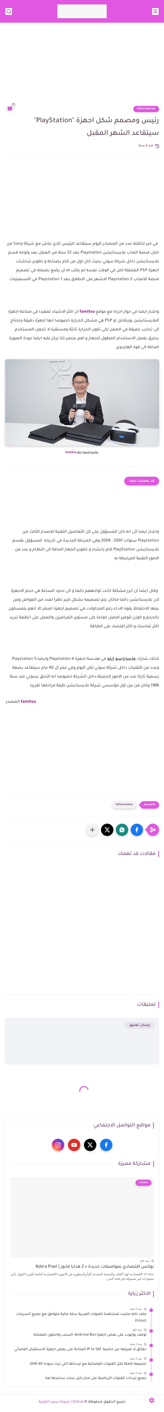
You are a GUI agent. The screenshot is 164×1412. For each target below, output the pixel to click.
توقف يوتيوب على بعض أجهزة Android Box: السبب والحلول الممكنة (90, 1335)
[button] (137, 830)
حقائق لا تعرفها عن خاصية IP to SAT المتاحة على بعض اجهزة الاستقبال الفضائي (80, 1350)
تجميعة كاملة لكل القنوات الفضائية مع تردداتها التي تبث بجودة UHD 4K (88, 1364)
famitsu (87, 312)
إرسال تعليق (139, 1025)
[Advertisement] (82, 67)
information (146, 109)
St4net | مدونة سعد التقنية (61, 1402)
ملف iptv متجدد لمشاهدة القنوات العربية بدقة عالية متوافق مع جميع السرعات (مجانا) (81, 1317)
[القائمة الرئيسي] (155, 11)
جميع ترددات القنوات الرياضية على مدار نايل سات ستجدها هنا (95, 1378)
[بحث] (8, 11)
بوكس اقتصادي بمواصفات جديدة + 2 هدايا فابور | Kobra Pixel (95, 1267)
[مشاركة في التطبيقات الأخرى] (92, 830)
